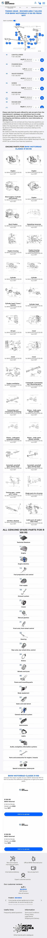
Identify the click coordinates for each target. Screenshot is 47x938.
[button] (24, 790)
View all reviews (23, 893)
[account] (35, 3)
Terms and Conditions (32, 912)
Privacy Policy (29, 914)
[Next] (26, 7)
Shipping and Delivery (32, 918)
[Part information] (6, 99)
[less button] (33, 60)
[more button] (38, 60)
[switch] (14, 20)
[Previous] (20, 7)
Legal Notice (29, 916)
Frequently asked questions (13, 912)
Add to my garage (23, 814)
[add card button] (42, 60)
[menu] (44, 3)
